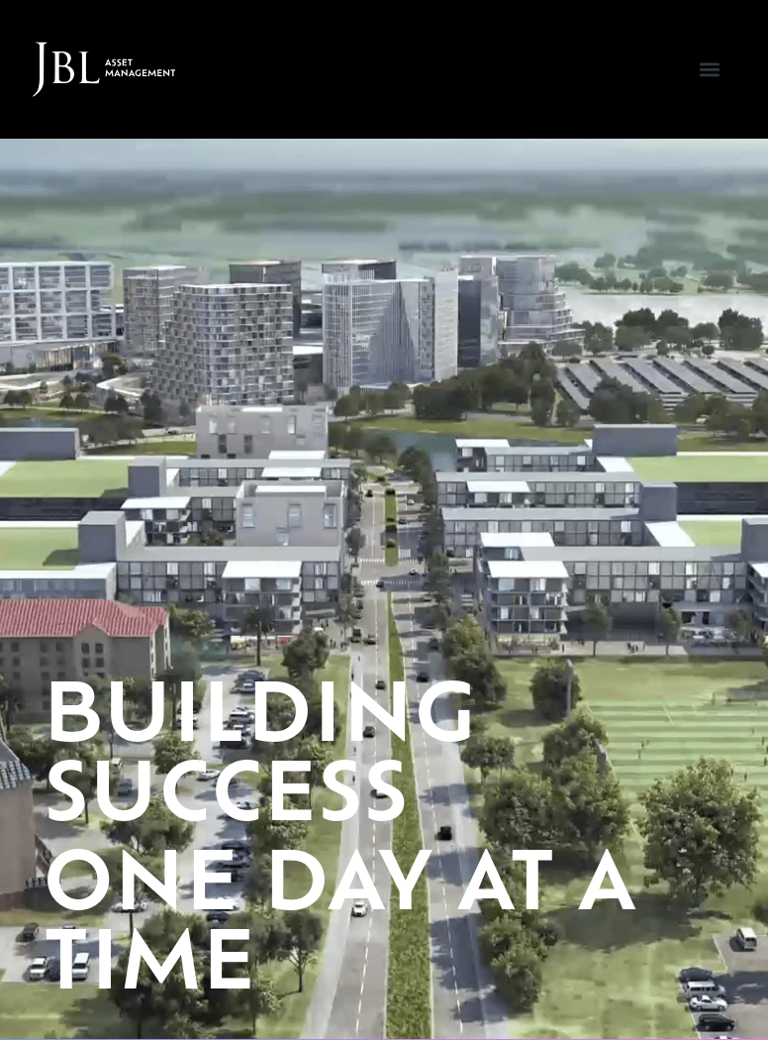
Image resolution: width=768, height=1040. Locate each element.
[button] (709, 69)
